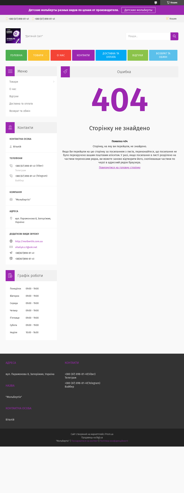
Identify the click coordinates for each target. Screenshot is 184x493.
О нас (61, 55)
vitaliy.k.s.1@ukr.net (26, 247)
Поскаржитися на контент (84, 441)
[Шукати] (174, 36)
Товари (38, 55)
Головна (16, 55)
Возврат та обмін (163, 55)
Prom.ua (109, 434)
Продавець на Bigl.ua (92, 437)
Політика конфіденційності (114, 441)
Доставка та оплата (111, 55)
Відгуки (137, 55)
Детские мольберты (138, 10)
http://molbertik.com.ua (29, 241)
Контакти (83, 55)
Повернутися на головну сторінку (119, 167)
